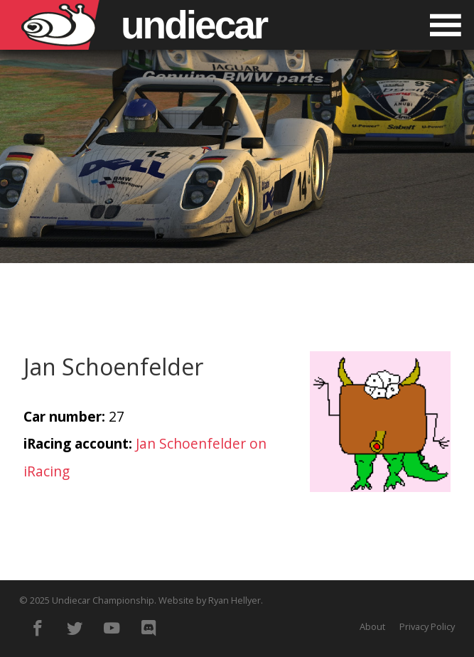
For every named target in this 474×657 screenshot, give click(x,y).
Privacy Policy (427, 626)
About (372, 626)
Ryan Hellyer (234, 600)
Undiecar (193, 25)
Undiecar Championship (103, 600)
